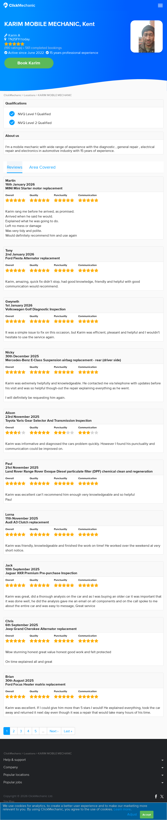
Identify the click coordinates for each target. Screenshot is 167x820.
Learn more (122, 809)
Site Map (8, 801)
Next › (54, 731)
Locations (29, 95)
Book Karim (28, 62)
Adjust (132, 814)
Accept (146, 814)
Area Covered (42, 167)
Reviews (14, 167)
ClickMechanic (12, 95)
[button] (160, 5)
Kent (88, 23)
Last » (68, 731)
